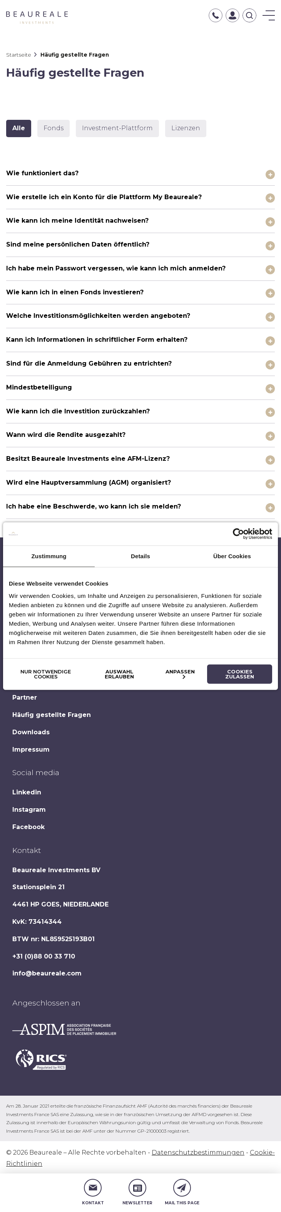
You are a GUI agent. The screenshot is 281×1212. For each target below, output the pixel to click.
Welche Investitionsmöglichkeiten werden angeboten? (98, 315)
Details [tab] (140, 556)
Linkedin (26, 792)
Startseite (18, 55)
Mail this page (182, 1192)
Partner (24, 697)
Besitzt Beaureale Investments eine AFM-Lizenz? (88, 458)
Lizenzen (185, 128)
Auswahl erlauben (119, 673)
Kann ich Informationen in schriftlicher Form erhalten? (96, 339)
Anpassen (180, 673)
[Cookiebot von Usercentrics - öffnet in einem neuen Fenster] (238, 534)
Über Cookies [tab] (232, 556)
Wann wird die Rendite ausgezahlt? (65, 434)
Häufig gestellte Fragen (51, 714)
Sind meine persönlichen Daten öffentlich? (77, 244)
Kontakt (93, 1192)
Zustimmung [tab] (49, 556)
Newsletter (137, 1192)
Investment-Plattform (117, 128)
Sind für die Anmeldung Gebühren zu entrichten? (89, 363)
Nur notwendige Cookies (45, 673)
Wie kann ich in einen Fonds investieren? (75, 292)
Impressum (31, 749)
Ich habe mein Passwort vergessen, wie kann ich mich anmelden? (116, 268)
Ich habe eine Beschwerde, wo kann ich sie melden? (93, 506)
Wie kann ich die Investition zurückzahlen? (78, 411)
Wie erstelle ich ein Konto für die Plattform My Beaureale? (104, 197)
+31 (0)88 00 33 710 (43, 956)
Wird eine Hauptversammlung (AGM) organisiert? (88, 482)
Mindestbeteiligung (39, 387)
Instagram (29, 809)
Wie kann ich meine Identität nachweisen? (77, 220)
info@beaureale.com (47, 973)
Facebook (28, 827)
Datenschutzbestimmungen (198, 1152)
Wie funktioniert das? (42, 173)
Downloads (31, 732)
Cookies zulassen (239, 673)
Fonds (53, 128)
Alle (18, 128)
